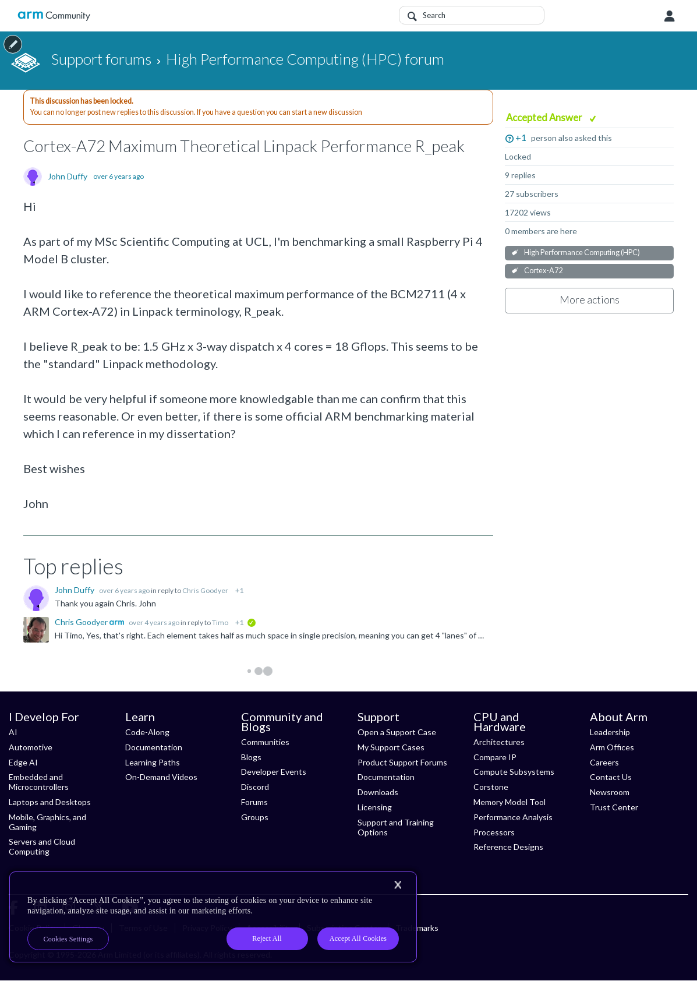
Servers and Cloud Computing (42, 846)
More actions (590, 299)
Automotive (30, 747)
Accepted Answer (545, 117)
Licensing (375, 807)
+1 (520, 137)
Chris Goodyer (205, 590)
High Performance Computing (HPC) (582, 252)
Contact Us (611, 777)
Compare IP (494, 757)
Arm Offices (612, 747)
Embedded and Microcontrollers (39, 782)
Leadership (610, 732)
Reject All (267, 938)
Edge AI (23, 762)
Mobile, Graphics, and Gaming (47, 822)
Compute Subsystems (513, 772)
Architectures (499, 742)
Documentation (153, 747)
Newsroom (609, 792)
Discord (255, 787)
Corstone (490, 787)
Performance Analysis (513, 817)
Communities (265, 742)
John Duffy (67, 176)
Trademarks (416, 928)
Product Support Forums (402, 762)
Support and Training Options (396, 827)
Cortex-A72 (543, 270)
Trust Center (614, 807)
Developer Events (273, 772)
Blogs (251, 757)
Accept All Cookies (358, 938)
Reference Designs (508, 847)
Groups (254, 817)
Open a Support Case (397, 732)
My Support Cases (391, 747)
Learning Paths (152, 762)
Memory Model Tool (509, 802)
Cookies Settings (68, 939)
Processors (494, 832)
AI (13, 732)
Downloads (378, 792)
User (669, 16)
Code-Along (147, 732)
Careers (604, 762)
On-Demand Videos (161, 777)
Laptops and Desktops (50, 802)
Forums (254, 802)
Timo (220, 622)
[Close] (398, 885)
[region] (213, 916)
